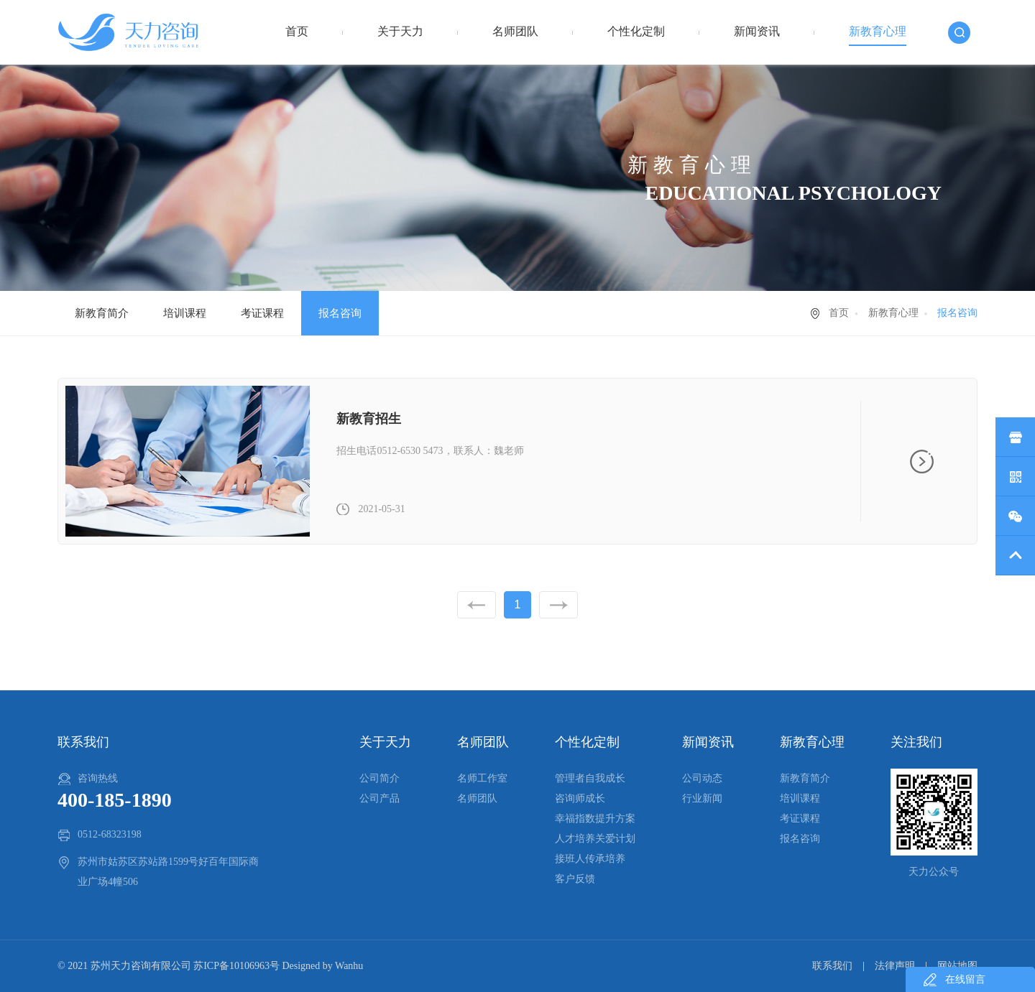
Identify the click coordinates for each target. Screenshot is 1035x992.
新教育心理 (877, 31)
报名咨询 (340, 313)
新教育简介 (102, 313)
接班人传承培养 (590, 858)
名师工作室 (482, 778)
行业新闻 (702, 798)
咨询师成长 (580, 798)
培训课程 (184, 313)
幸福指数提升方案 (595, 818)
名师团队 (515, 31)
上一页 (476, 604)
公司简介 (379, 778)
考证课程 (262, 313)
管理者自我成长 (590, 778)
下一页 (558, 604)
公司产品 (379, 798)
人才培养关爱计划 (595, 838)
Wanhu (349, 965)
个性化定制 (636, 31)
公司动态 (702, 778)
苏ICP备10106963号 (236, 965)
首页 (296, 31)
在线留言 (965, 979)
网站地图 (957, 965)
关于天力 (400, 31)
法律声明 (895, 965)
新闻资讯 (757, 31)
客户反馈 (575, 878)
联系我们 (832, 965)
